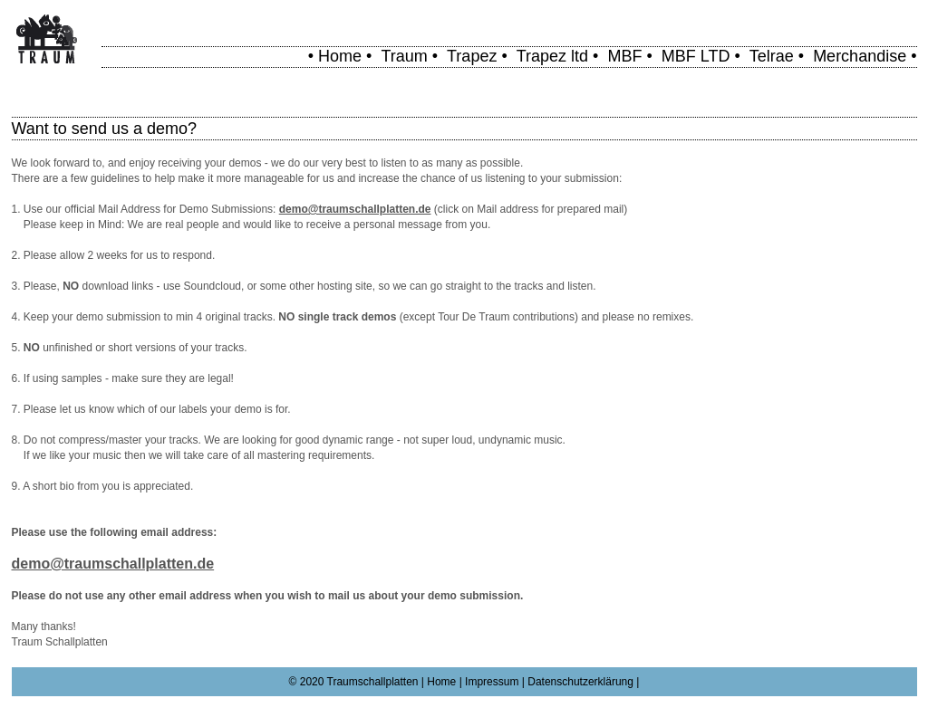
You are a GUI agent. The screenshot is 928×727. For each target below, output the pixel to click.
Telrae (771, 56)
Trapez (472, 56)
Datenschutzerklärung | (583, 681)
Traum (404, 56)
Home (340, 56)
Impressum (491, 681)
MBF (624, 56)
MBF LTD (696, 56)
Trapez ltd (552, 56)
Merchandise (859, 56)
